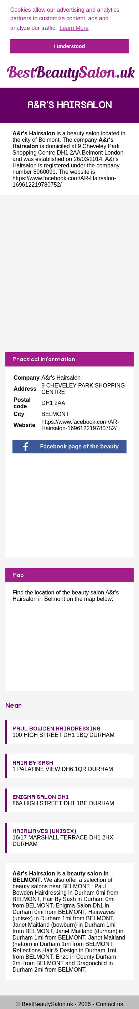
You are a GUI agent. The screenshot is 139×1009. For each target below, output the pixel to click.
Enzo (62, 957)
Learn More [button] (74, 28)
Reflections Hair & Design (44, 950)
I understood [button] (69, 46)
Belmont (49, 140)
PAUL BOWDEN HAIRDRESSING (56, 729)
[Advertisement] (68, 274)
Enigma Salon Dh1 (79, 906)
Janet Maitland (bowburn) (44, 925)
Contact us (109, 1004)
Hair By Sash (59, 899)
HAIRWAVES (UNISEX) (44, 831)
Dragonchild (91, 963)
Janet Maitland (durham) (86, 931)
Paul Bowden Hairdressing (59, 889)
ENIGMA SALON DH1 (40, 797)
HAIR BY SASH (32, 763)
